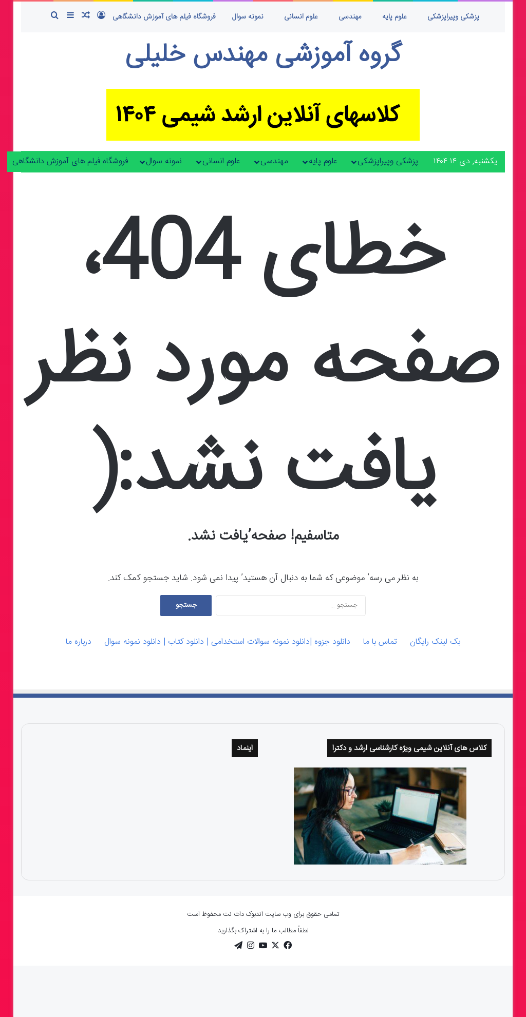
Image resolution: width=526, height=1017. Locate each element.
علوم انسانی (301, 17)
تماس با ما (380, 642)
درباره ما (78, 642)
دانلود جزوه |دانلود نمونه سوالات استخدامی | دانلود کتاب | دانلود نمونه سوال (227, 642)
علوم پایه (394, 17)
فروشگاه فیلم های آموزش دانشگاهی (164, 17)
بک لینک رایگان (435, 642)
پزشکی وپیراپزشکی (453, 17)
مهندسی (350, 17)
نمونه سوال (248, 17)
